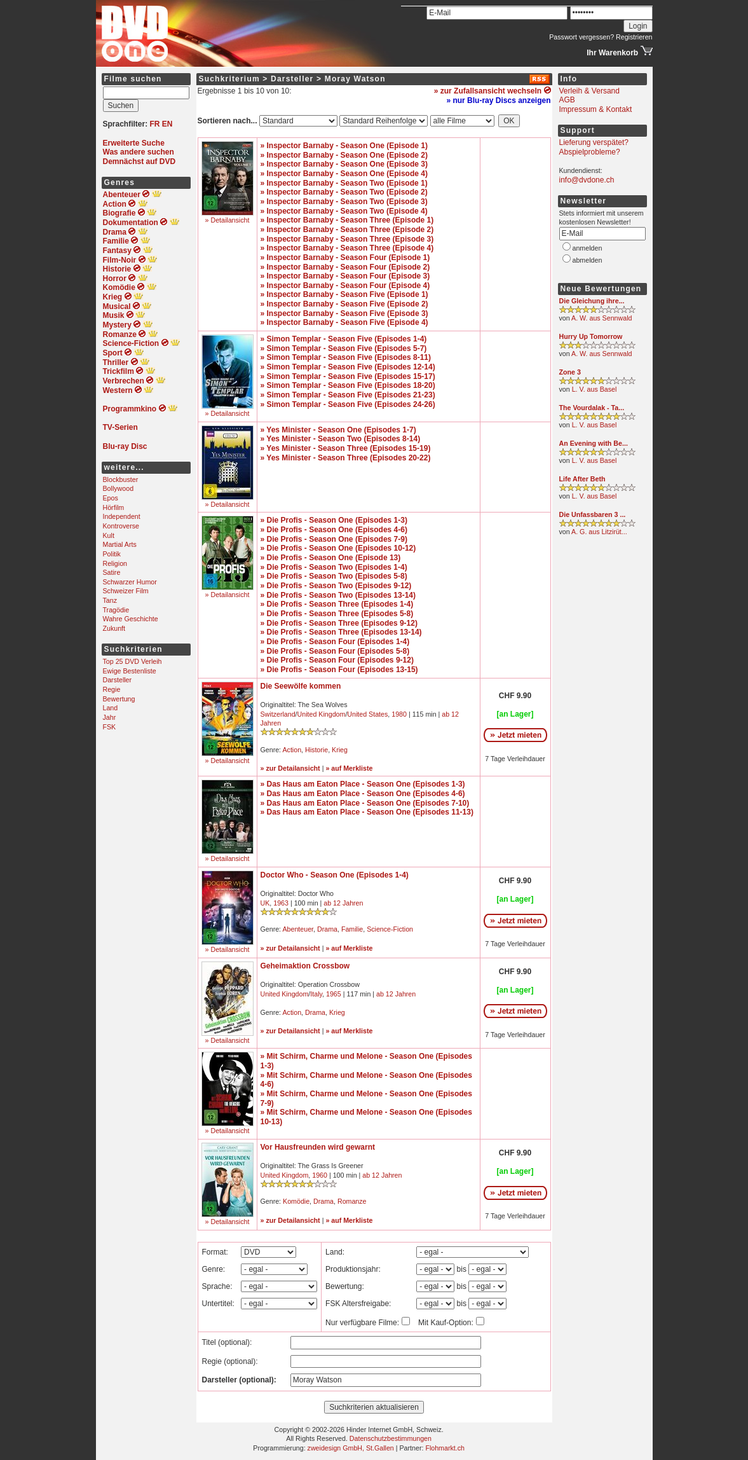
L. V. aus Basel (594, 389)
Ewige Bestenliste (129, 671)
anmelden (587, 248)
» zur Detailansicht (290, 768)
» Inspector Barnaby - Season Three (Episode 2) (347, 229)
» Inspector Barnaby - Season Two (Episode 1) (344, 183)
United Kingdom (321, 714)
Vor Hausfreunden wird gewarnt (318, 1147)
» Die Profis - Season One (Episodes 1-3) (334, 520)
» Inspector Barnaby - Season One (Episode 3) (344, 164)
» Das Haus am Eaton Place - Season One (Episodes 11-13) (367, 812)
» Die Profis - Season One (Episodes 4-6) (334, 529)
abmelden (587, 260)
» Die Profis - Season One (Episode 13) (331, 557)
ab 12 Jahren (343, 903)
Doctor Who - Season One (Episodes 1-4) (335, 875)
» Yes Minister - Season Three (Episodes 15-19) (346, 448)
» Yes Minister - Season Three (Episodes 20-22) (346, 457)
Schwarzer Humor (130, 582)
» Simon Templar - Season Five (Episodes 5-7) (344, 348)
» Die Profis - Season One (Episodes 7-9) (334, 539)
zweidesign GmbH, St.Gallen (351, 1448)
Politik (112, 554)
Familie (352, 929)
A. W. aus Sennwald (601, 318)
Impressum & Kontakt (595, 109)
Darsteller (117, 680)
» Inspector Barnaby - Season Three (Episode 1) (347, 220)
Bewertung (119, 699)
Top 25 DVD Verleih (132, 661)
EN (167, 124)
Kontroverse (121, 526)
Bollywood (118, 488)
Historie (316, 750)
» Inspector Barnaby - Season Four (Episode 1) (345, 257)
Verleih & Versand (589, 90)
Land (110, 708)
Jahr (109, 717)
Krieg (340, 750)
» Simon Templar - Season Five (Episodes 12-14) (348, 366)
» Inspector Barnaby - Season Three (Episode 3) (347, 239)
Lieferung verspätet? (594, 142)
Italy (316, 994)
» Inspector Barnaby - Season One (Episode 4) (344, 173)
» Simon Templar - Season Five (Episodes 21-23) (348, 394)
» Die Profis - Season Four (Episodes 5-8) (335, 651)
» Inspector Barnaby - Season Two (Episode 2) (344, 192)
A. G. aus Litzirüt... (599, 531)
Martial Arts (120, 544)
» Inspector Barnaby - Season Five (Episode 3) (344, 313)
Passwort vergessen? (581, 37)
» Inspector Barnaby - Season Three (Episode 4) (347, 248)
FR (155, 124)
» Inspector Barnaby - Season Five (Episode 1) (344, 294)
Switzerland (278, 714)
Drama (327, 929)
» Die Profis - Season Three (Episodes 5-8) (337, 613)
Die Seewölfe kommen (301, 686)
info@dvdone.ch (587, 180)
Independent (121, 516)
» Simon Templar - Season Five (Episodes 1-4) (344, 338)
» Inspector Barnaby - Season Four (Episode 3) (345, 276)
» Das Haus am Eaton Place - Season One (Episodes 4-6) (363, 793)
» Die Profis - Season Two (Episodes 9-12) (336, 585)
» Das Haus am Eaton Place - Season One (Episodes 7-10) (365, 803)
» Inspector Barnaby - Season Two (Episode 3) (344, 201)
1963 (281, 903)
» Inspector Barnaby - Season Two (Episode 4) (344, 211)
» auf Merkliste (348, 768)
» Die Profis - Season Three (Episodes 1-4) (337, 604)
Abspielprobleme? (589, 152)
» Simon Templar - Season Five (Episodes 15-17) (348, 376)
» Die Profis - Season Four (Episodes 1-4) (335, 641)
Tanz (110, 600)
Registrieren (634, 37)
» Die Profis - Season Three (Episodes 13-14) (341, 632)
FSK (109, 727)
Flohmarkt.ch (445, 1448)
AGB (567, 99)
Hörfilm (114, 507)
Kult (108, 535)
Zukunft (114, 628)
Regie (112, 689)
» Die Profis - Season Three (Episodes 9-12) (339, 623)
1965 (333, 994)
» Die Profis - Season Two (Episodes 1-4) (334, 567)
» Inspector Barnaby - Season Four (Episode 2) (345, 267)
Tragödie (116, 610)
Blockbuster (121, 479)
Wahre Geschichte (130, 619)
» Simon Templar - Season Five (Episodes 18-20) (348, 385)
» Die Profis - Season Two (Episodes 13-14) (338, 595)
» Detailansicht (227, 220)
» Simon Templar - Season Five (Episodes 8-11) (346, 357)
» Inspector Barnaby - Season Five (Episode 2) (344, 304)
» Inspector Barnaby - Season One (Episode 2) (344, 155)
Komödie (296, 1201)
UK (265, 903)
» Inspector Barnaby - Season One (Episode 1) (344, 145)
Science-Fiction (390, 929)
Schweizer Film (126, 591)
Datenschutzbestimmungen (391, 1438)
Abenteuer (297, 929)
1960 (319, 1175)
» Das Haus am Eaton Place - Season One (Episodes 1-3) (363, 784)
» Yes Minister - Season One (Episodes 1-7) (338, 429)
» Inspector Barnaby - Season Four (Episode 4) (345, 285)
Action (291, 750)
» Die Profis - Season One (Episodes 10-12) (338, 548)
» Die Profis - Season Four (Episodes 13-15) (339, 669)
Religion (115, 563)
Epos (110, 498)
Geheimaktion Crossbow (305, 965)
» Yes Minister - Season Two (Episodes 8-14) (341, 438)
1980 (399, 714)
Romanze (352, 1201)
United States (367, 714)
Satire (112, 572)
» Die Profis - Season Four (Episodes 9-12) (337, 660)
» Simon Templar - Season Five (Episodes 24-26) (348, 404)
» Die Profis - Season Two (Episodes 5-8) (334, 576)
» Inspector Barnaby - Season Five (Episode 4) (344, 322)
